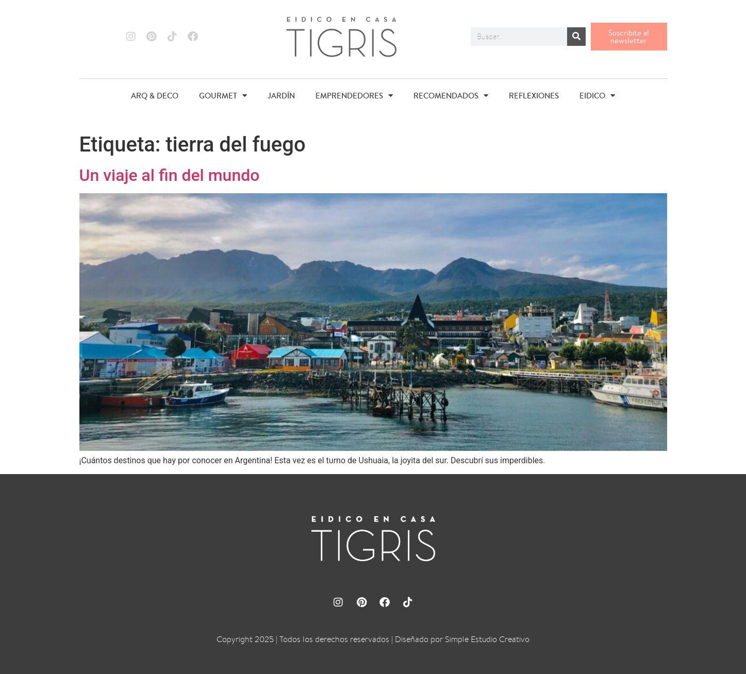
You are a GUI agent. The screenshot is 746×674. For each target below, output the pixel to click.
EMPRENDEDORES (354, 96)
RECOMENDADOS (450, 96)
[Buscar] (576, 36)
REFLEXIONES (534, 95)
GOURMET (223, 96)
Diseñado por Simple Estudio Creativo (462, 639)
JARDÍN (281, 95)
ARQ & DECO (154, 95)
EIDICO (597, 96)
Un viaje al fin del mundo (169, 175)
